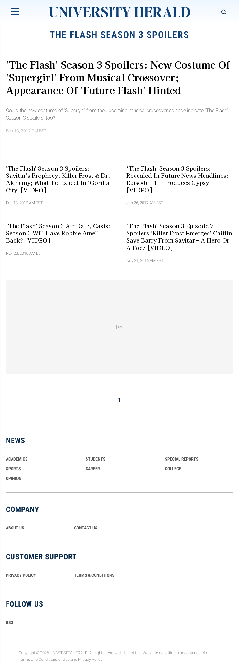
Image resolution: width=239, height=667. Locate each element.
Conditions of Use (54, 659)
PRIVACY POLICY (21, 575)
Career (93, 468)
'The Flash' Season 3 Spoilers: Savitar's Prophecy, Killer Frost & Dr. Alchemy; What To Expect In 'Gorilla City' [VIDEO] (58, 179)
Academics (17, 458)
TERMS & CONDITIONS (94, 575)
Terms (24, 659)
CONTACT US (85, 527)
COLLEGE (173, 468)
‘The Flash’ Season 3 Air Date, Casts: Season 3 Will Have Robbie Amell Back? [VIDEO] (58, 233)
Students (95, 458)
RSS (9, 622)
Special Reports (182, 458)
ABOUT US (15, 527)
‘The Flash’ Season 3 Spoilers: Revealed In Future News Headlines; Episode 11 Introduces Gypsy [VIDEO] (177, 179)
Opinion (13, 478)
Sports (13, 468)
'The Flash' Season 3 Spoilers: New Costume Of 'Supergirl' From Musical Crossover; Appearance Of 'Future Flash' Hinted (118, 77)
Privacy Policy (90, 659)
